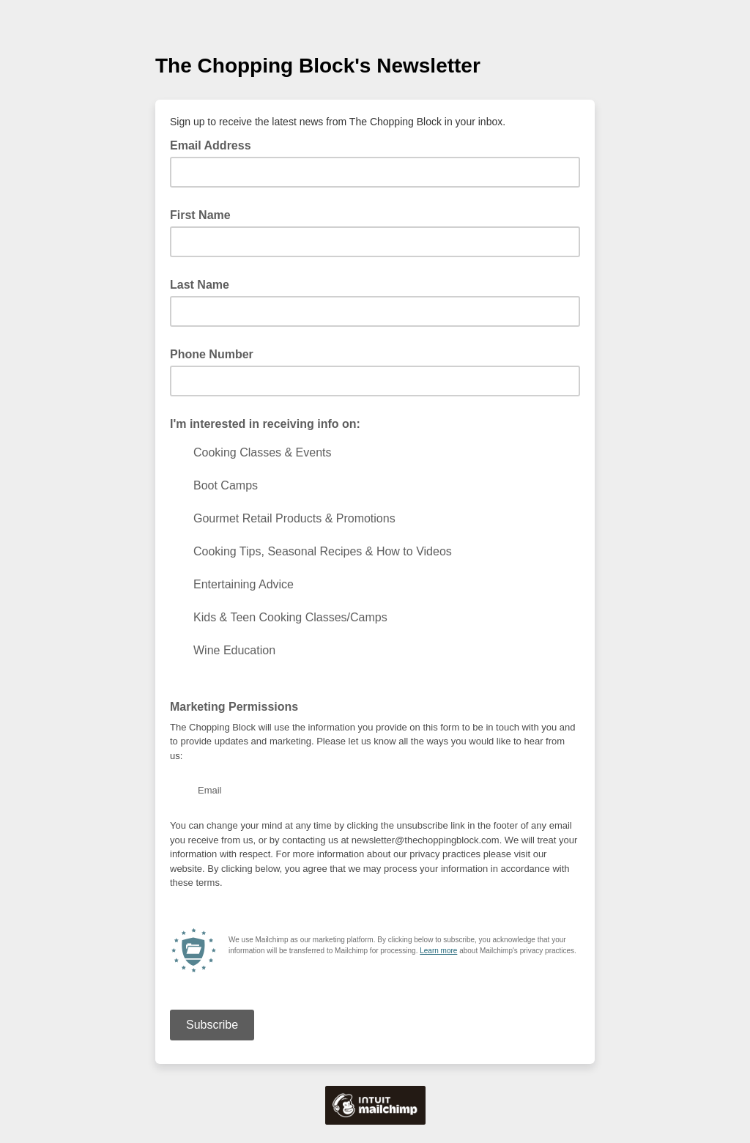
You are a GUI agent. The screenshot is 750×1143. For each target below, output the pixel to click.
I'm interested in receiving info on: (265, 424)
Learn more (438, 951)
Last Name (199, 284)
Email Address (215, 144)
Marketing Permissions (234, 706)
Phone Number (211, 354)
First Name (200, 215)
